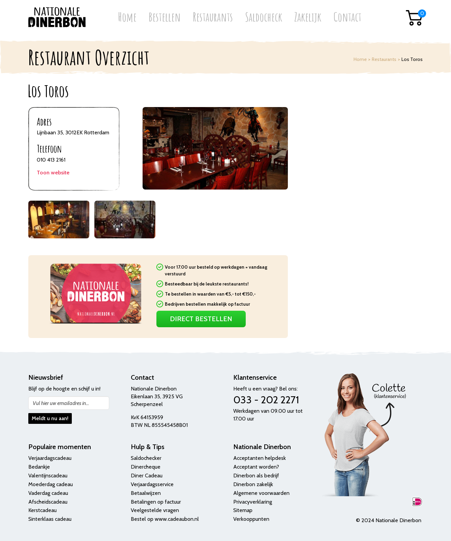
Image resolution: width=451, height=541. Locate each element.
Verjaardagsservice (152, 484)
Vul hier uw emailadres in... (61, 403)
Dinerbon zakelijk (253, 484)
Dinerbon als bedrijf (256, 475)
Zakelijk (307, 18)
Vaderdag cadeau (48, 493)
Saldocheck (263, 18)
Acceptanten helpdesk (259, 458)
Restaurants (213, 18)
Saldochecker (146, 458)
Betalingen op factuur (156, 502)
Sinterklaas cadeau (49, 519)
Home (127, 18)
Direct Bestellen (201, 319)
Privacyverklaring (252, 502)
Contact (347, 18)
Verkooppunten (251, 519)
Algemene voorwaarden (261, 493)
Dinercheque (145, 467)
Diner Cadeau (146, 475)
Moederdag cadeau (50, 484)
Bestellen (165, 18)
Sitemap (242, 510)
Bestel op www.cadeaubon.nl (165, 519)
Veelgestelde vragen (155, 510)
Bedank (37, 467)
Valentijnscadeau (47, 475)
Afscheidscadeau (47, 502)
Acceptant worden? (256, 467)
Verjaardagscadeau (49, 458)
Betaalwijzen (146, 493)
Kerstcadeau (42, 510)
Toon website (53, 172)
